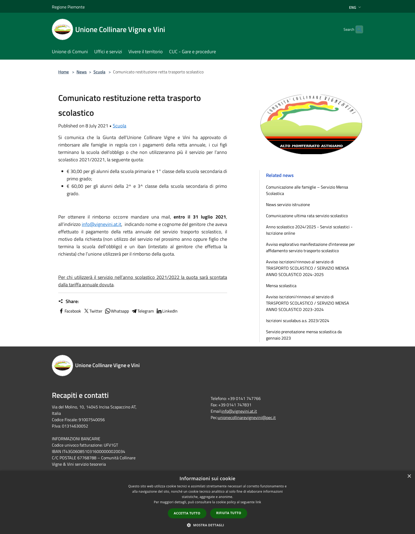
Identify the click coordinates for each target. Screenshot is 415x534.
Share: (68, 301)
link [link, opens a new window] (258, 502)
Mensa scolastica (281, 285)
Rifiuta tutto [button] (228, 513)
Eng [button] (355, 7)
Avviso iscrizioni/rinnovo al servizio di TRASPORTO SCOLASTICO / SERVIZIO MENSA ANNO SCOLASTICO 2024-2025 (307, 268)
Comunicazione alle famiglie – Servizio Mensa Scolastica (307, 190)
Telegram (142, 311)
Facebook (69, 311)
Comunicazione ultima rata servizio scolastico (307, 215)
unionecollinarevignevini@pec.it (247, 417)
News (81, 72)
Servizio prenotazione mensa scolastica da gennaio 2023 (304, 334)
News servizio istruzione (288, 204)
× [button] (409, 476)
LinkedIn (167, 311)
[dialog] (207, 502)
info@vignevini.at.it (101, 224)
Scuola (99, 72)
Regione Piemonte (68, 7)
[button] (207, 525)
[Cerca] (356, 29)
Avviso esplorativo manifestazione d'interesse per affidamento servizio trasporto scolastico (310, 247)
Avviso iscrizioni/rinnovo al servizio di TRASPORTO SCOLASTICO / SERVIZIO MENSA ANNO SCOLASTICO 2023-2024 (307, 303)
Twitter (92, 311)
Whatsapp (117, 311)
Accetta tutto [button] (187, 513)
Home (63, 72)
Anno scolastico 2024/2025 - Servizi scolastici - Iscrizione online (309, 230)
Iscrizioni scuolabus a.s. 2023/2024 (297, 320)
